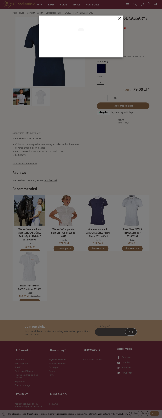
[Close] (119, 18)
